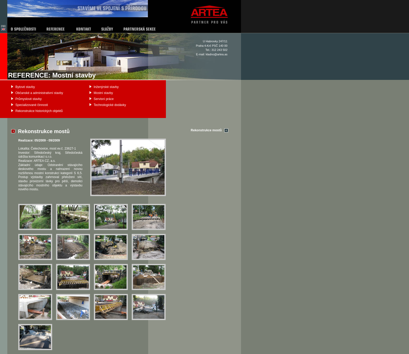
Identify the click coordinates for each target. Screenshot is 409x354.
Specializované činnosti (31, 105)
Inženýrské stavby (106, 87)
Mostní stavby (103, 93)
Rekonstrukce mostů (206, 130)
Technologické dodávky (110, 105)
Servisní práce (104, 99)
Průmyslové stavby (28, 99)
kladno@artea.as (216, 54)
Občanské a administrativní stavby (39, 93)
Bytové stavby (25, 87)
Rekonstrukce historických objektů (39, 111)
